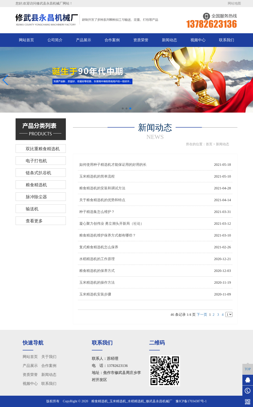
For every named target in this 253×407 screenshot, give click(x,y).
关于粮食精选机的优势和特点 (102, 200)
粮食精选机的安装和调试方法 (102, 188)
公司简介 (55, 40)
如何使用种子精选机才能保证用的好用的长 (113, 164)
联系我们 (226, 40)
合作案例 (112, 40)
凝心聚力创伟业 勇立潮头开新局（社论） (111, 223)
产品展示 (83, 40)
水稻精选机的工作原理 (97, 259)
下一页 (202, 314)
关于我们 (48, 357)
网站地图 (234, 3)
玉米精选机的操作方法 (97, 282)
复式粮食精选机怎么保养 (98, 247)
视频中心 (198, 40)
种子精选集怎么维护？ (97, 212)
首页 (209, 144)
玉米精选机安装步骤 (95, 294)
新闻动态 (169, 40)
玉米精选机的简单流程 (97, 176)
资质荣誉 (140, 40)
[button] (123, 108)
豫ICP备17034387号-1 (191, 401)
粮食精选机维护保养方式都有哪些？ (107, 235)
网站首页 (26, 40)
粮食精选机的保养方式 (97, 271)
